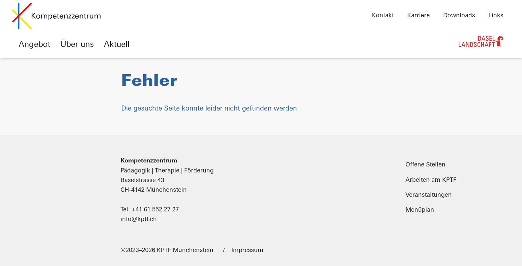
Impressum (247, 250)
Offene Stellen (425, 165)
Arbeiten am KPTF (430, 180)
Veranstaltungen (428, 195)
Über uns (77, 45)
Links (495, 16)
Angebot (34, 45)
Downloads (459, 16)
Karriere (418, 16)
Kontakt (383, 16)
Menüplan (419, 210)
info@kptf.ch (139, 219)
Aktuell (117, 45)
